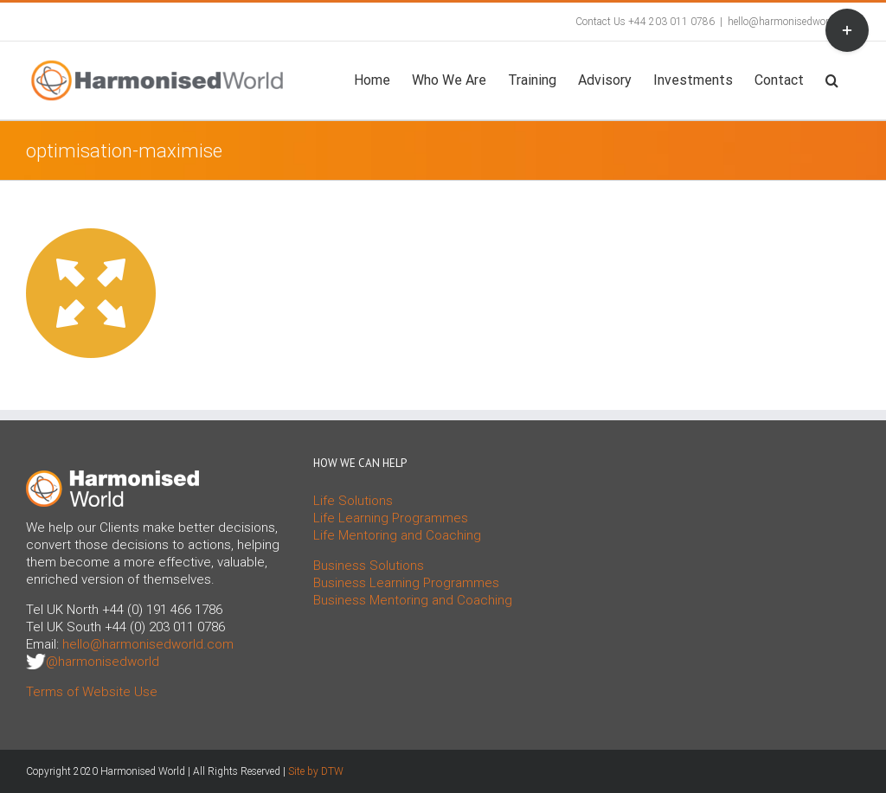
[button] (831, 79)
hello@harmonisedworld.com (794, 22)
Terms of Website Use (91, 692)
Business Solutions (368, 565)
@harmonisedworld (102, 661)
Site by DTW (315, 771)
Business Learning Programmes (406, 583)
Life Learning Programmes (390, 518)
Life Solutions (353, 500)
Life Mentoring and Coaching (397, 535)
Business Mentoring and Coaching (412, 600)
